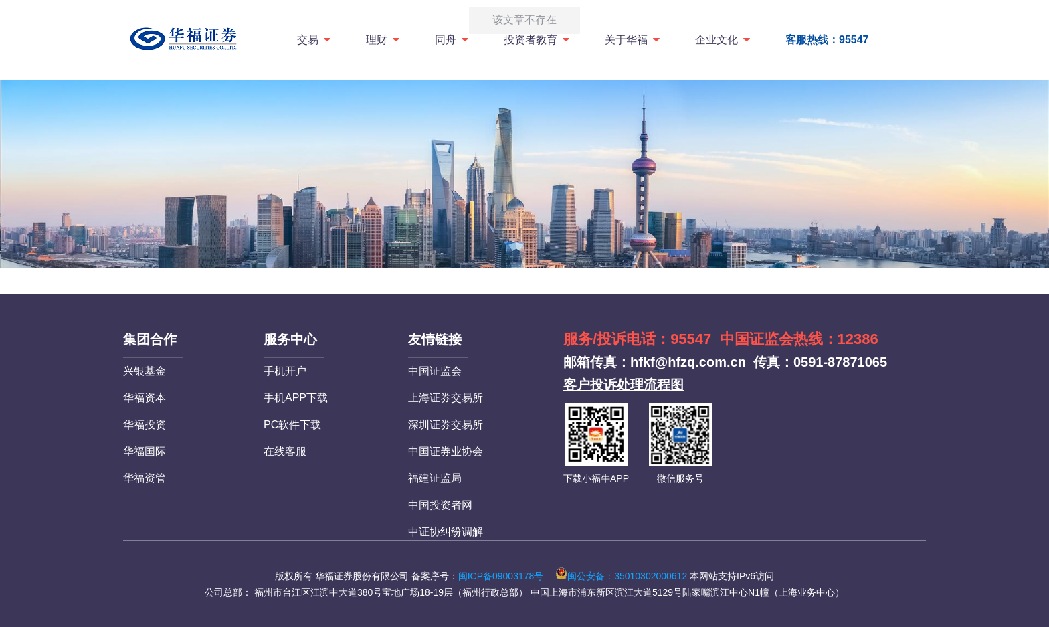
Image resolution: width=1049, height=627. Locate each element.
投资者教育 (537, 40)
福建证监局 (435, 478)
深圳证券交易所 (445, 424)
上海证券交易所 (445, 398)
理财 (383, 40)
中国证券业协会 (445, 451)
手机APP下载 (296, 398)
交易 (314, 40)
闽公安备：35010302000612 (621, 576)
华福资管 (144, 478)
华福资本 (144, 398)
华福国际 (144, 451)
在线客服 (285, 451)
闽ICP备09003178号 (501, 576)
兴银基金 (144, 371)
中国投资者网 (440, 505)
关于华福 (633, 40)
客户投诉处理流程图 (623, 384)
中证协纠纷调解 (445, 531)
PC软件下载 (292, 424)
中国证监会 (435, 371)
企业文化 (723, 40)
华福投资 (144, 424)
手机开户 (285, 371)
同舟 (452, 40)
